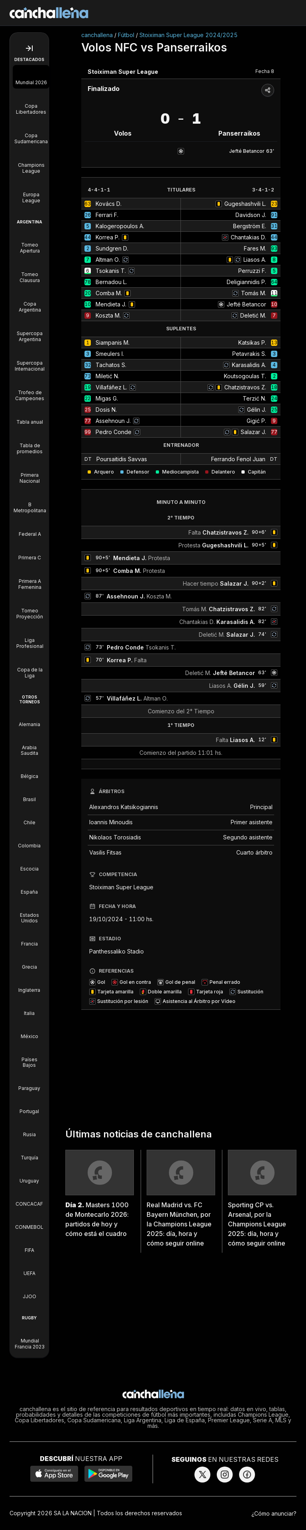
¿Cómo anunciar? (273, 1513)
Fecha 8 (264, 71)
